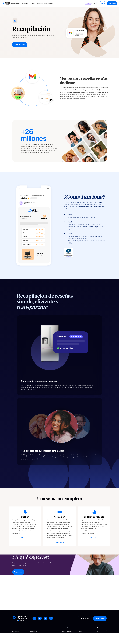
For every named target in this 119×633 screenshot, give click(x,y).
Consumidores (48, 3)
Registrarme (18, 572)
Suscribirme (100, 618)
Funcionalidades (16, 3)
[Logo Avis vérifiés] (6, 3)
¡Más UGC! (88, 3)
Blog (80, 631)
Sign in (102, 3)
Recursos (40, 3)
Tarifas (33, 3)
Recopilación (15, 631)
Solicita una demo (20, 45)
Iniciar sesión (84, 618)
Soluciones (26, 3)
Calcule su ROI (34, 631)
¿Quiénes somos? (102, 631)
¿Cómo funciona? (67, 631)
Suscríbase (112, 3)
